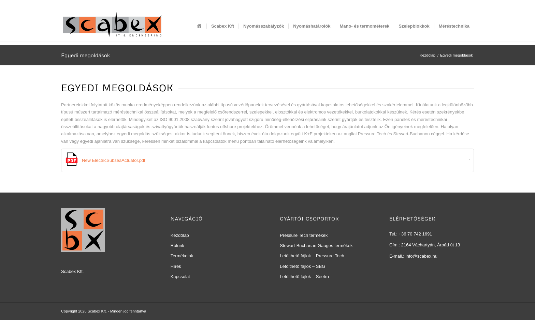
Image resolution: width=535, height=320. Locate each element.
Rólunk (177, 245)
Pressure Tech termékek (304, 235)
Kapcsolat (180, 276)
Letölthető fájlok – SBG (302, 266)
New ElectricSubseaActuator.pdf (113, 160)
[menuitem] (199, 26)
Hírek (176, 266)
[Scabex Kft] (112, 26)
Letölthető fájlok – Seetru (304, 276)
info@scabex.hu (421, 256)
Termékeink (182, 255)
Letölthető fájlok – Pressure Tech (312, 255)
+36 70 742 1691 (415, 234)
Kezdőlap (180, 235)
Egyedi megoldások (85, 55)
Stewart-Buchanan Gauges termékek (316, 245)
